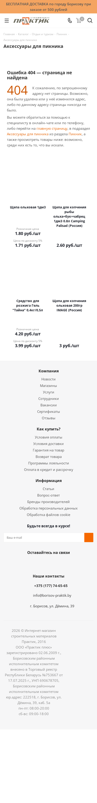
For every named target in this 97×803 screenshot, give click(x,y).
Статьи (48, 488)
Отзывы (48, 418)
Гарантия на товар (48, 450)
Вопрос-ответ (48, 495)
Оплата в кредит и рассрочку (48, 469)
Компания (49, 371)
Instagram (47, 563)
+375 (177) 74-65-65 (51, 585)
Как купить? (49, 429)
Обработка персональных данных (48, 508)
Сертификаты (48, 411)
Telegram (59, 563)
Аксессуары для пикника (27, 134)
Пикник (75, 134)
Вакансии (48, 405)
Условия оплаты (48, 437)
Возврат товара (49, 456)
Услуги (48, 392)
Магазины (48, 385)
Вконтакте (24, 563)
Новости (48, 379)
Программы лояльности (48, 463)
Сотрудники (48, 398)
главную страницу (51, 128)
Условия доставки (48, 443)
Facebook (35, 563)
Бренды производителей (48, 501)
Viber (70, 563)
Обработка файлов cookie (48, 514)
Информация (49, 480)
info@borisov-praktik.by (52, 595)
